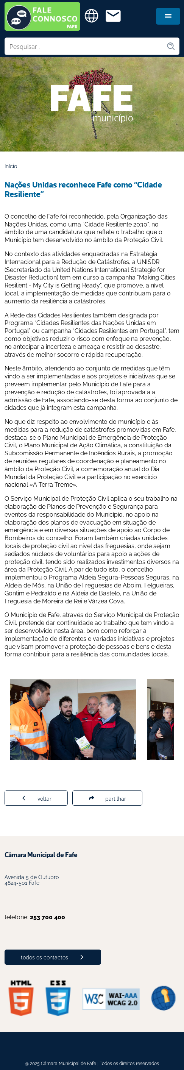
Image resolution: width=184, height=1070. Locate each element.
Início (11, 166)
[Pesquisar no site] (85, 46)
